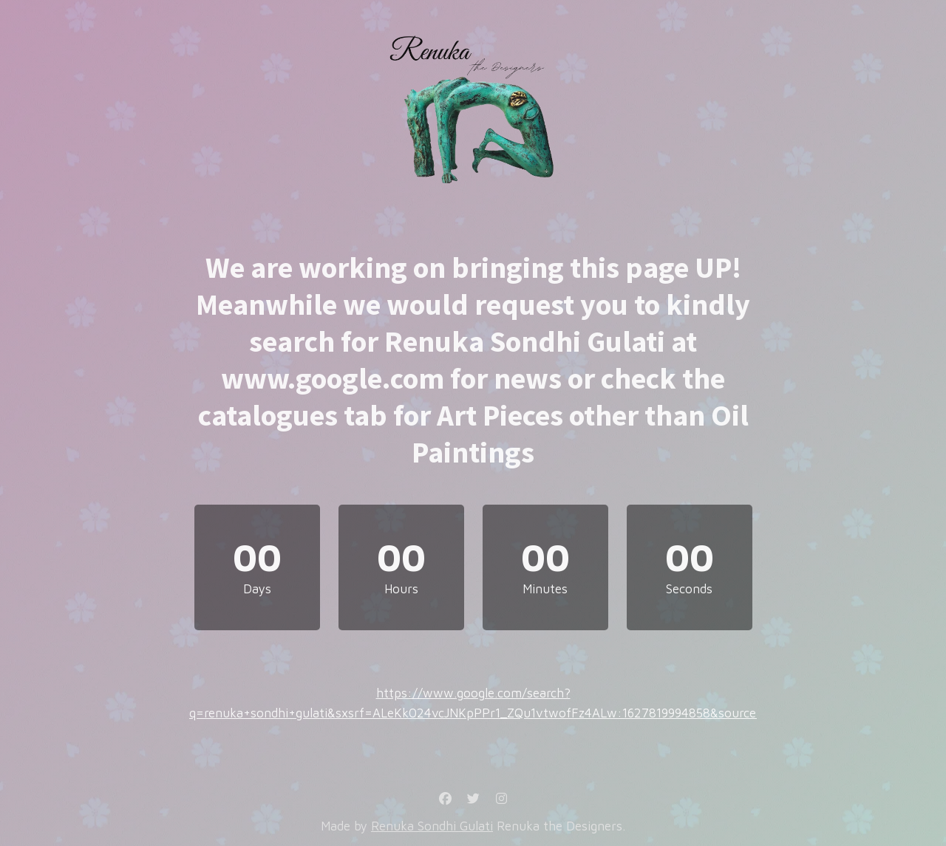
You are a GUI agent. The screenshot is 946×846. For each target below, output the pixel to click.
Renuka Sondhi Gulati (432, 826)
